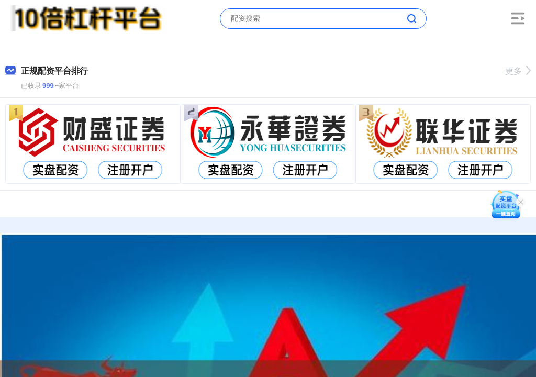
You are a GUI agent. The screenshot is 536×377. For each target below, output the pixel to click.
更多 (518, 70)
